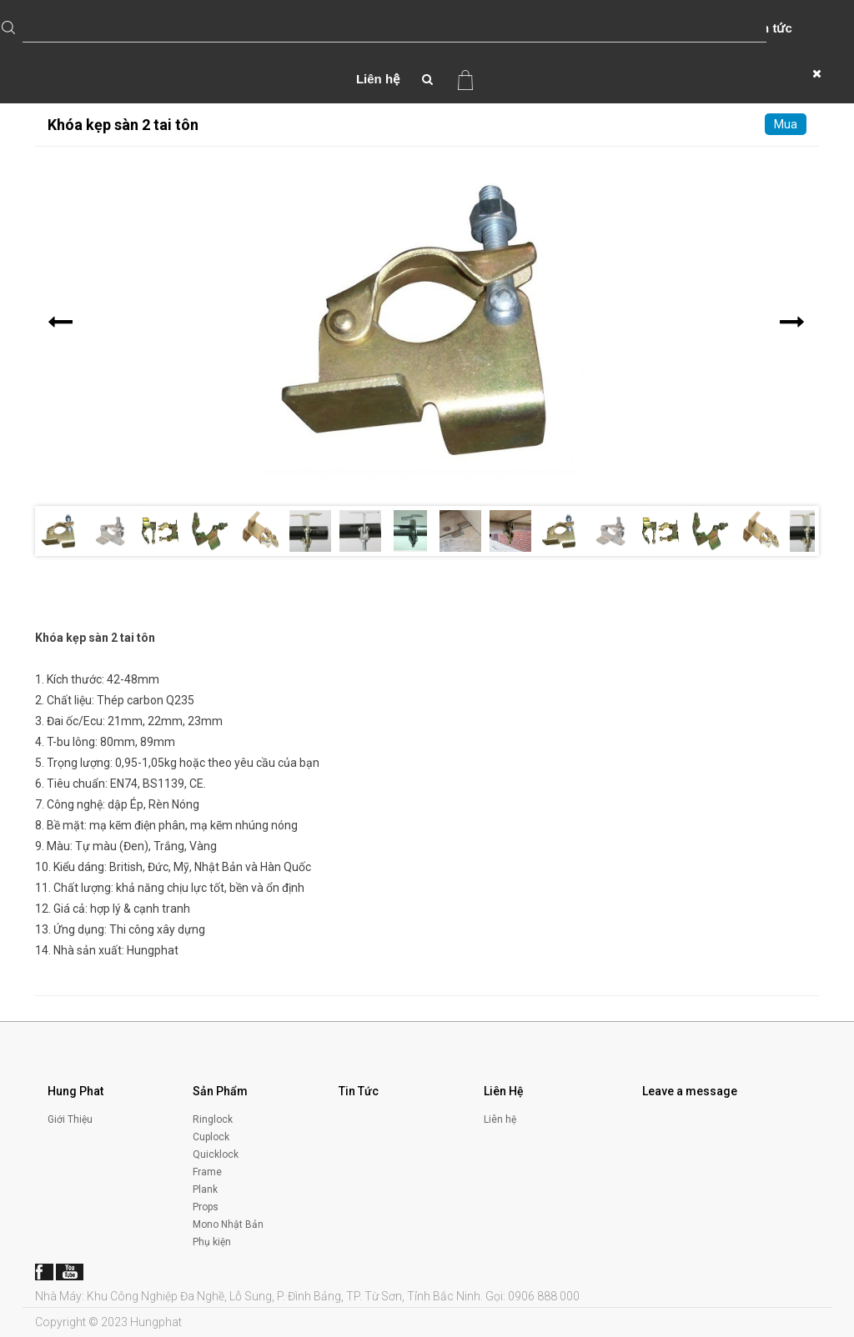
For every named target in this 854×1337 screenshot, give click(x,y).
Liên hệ (377, 79)
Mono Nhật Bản (228, 1224)
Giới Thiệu (70, 1119)
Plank (205, 1189)
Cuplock (211, 1137)
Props (206, 1207)
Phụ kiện (212, 1242)
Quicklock (216, 1154)
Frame (207, 1172)
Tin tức (771, 28)
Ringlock (213, 1119)
